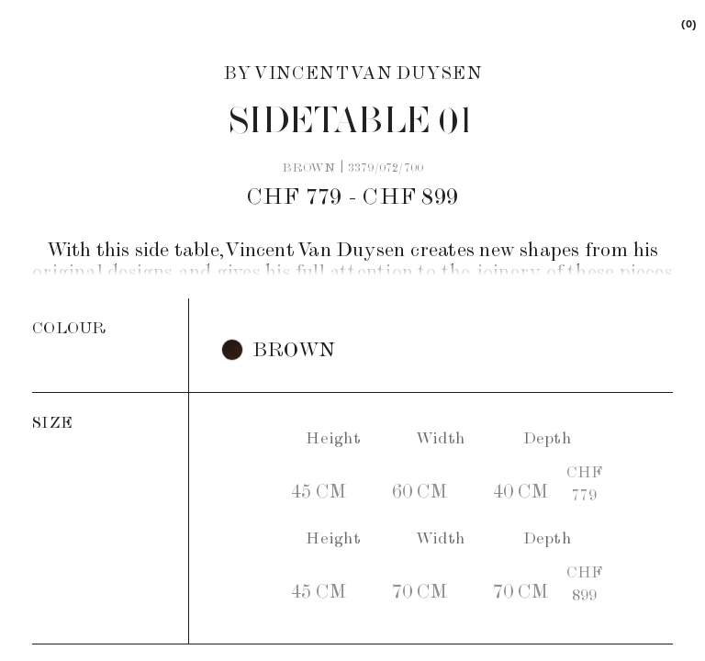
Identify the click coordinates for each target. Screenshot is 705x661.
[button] (278, 350)
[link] (687, 23)
